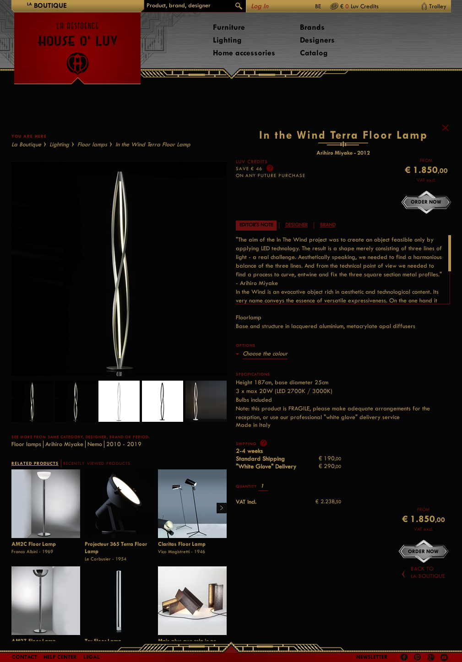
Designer (296, 225)
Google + (432, 658)
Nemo (94, 444)
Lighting (227, 40)
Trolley (437, 6)
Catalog (314, 52)
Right (218, 508)
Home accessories (244, 52)
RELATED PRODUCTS (35, 463)
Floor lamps (92, 144)
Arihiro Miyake (64, 444)
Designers (317, 40)
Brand (328, 225)
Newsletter (372, 657)
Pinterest (418, 657)
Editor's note (256, 225)
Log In (259, 6)
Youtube (444, 657)
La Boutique (26, 144)
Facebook (404, 657)
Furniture (229, 27)
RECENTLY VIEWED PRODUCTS (96, 463)
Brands (312, 27)
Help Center (60, 657)
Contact (24, 657)
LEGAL (91, 657)
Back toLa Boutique (428, 572)
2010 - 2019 (123, 444)
